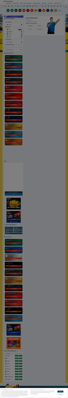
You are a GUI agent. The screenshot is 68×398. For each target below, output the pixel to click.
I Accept (60, 391)
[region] (34, 393)
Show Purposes (60, 394)
